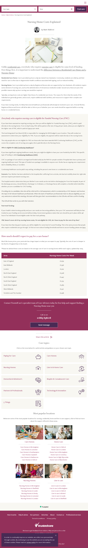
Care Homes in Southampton (29, 452)
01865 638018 (44, 317)
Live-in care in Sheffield (58, 498)
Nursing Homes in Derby (29, 493)
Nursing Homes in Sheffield (30, 488)
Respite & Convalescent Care (58, 379)
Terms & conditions (38, 518)
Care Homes (51, 355)
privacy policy (31, 542)
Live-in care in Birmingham (58, 488)
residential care (13, 67)
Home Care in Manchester (58, 460)
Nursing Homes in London (29, 498)
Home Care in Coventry (58, 455)
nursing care (47, 67)
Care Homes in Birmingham (29, 447)
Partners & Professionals (13, 390)
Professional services (73, 515)
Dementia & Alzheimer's (13, 379)
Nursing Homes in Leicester (29, 496)
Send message (44, 325)
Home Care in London (58, 449)
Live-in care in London (58, 486)
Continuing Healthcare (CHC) (27, 155)
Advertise (44, 515)
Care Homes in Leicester (29, 449)
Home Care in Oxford (58, 447)
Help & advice (23, 515)
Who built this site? (58, 544)
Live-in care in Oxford (58, 491)
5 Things (7, 402)
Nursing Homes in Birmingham (29, 486)
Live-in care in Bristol (59, 493)
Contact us (60, 515)
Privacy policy (51, 518)
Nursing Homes (10, 367)
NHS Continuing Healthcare (23, 147)
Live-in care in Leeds (58, 496)
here (83, 227)
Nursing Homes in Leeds (30, 491)
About (52, 515)
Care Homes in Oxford (29, 460)
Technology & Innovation (56, 390)
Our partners (34, 515)
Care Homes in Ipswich (29, 455)
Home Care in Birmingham (58, 452)
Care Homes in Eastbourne (29, 457)
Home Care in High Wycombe (58, 457)
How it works (11, 515)
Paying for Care (10, 355)
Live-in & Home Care (55, 367)
